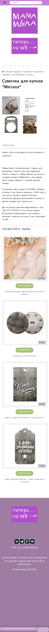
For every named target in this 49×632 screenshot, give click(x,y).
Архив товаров (13, 71)
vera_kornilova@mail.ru (28, 547)
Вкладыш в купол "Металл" (24, 356)
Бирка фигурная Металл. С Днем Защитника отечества (24, 480)
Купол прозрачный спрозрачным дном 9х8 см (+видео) (24, 293)
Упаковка (26, 71)
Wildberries (24, 177)
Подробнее (24, 285)
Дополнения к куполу (22, 74)
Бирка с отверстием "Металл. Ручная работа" (24, 417)
